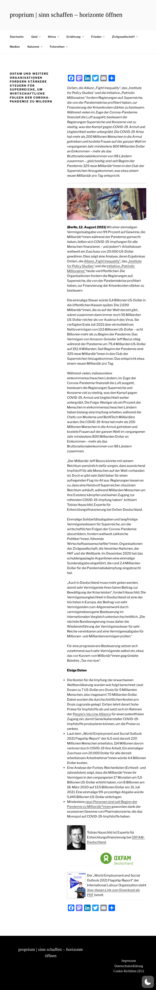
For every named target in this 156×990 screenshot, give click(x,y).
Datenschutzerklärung (128, 966)
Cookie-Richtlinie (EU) (128, 971)
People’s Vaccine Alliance (92, 714)
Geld (36, 36)
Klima (54, 36)
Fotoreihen (59, 46)
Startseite (17, 36)
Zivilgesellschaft (125, 36)
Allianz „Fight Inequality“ (102, 261)
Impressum (128, 960)
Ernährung (75, 36)
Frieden (98, 36)
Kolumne (35, 46)
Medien (15, 46)
